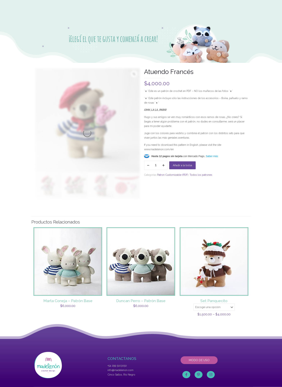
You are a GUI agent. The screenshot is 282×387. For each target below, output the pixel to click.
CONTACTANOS (122, 358)
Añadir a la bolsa (182, 165)
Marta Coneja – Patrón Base (67, 301)
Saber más (212, 156)
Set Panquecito (214, 301)
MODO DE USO (199, 360)
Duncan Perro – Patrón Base (140, 301)
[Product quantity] (155, 165)
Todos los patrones (201, 174)
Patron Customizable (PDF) (172, 174)
